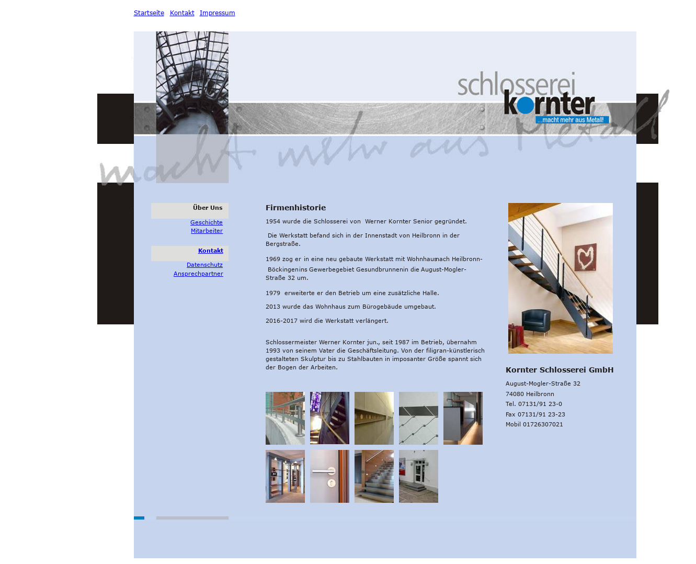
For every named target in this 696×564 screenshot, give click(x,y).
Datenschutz (205, 264)
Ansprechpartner (198, 273)
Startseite (149, 12)
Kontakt (210, 250)
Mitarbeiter (207, 230)
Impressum (217, 12)
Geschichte (206, 222)
